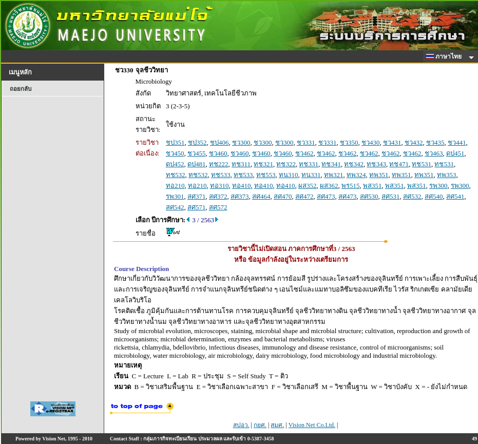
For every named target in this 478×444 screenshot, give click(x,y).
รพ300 (438, 185)
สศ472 (304, 196)
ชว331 (306, 142)
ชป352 (197, 142)
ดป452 (175, 164)
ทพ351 (379, 175)
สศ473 (326, 196)
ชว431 (392, 142)
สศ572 (218, 207)
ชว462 (304, 153)
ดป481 (196, 164)
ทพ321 (333, 175)
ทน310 (288, 175)
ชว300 (241, 142)
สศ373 (240, 196)
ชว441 (457, 142)
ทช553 (266, 175)
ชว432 (414, 142)
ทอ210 (175, 185)
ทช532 (175, 175)
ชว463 (434, 153)
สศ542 (175, 207)
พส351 (372, 185)
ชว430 (370, 142)
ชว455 (196, 153)
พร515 (350, 185)
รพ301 (175, 196)
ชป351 (175, 142)
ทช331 (308, 164)
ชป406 (219, 142)
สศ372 (218, 196)
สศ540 (434, 196)
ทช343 (376, 164)
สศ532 (412, 196)
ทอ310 (219, 185)
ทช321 (263, 164)
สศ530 (369, 196)
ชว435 (435, 142)
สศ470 (283, 196)
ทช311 (241, 164)
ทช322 (286, 164)
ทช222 (218, 164)
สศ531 (390, 196)
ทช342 (354, 164)
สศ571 (196, 207)
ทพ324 (356, 175)
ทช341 (331, 164)
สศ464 (261, 196)
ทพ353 (446, 175)
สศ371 (196, 196)
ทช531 (421, 164)
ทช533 (221, 175)
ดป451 (455, 153)
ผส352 (307, 185)
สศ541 (455, 196)
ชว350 (349, 142)
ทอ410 (241, 185)
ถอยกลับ (20, 89)
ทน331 (311, 175)
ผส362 (329, 185)
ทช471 (399, 164)
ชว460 (218, 153)
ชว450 (175, 153)
